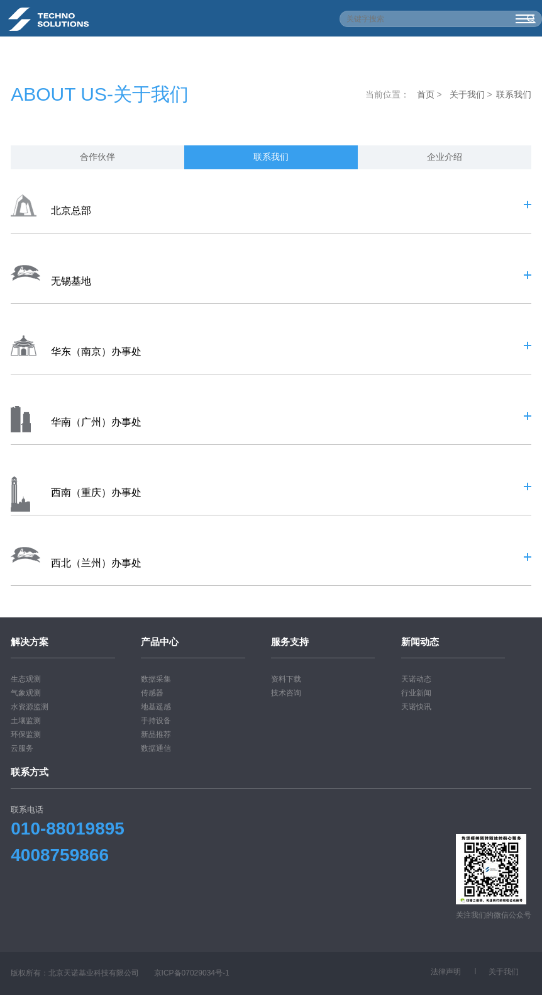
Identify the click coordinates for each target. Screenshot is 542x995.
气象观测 (26, 693)
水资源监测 (29, 706)
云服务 (22, 748)
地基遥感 (156, 706)
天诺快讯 (416, 706)
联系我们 (513, 94)
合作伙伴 (97, 157)
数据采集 (156, 679)
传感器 (152, 693)
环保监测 (26, 734)
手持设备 (156, 720)
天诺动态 (416, 679)
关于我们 (467, 94)
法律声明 (446, 971)
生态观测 (26, 679)
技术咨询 (286, 693)
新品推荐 (156, 734)
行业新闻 (416, 693)
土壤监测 (26, 720)
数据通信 (156, 748)
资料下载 (286, 679)
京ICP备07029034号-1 (192, 973)
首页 (425, 94)
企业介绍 (444, 157)
